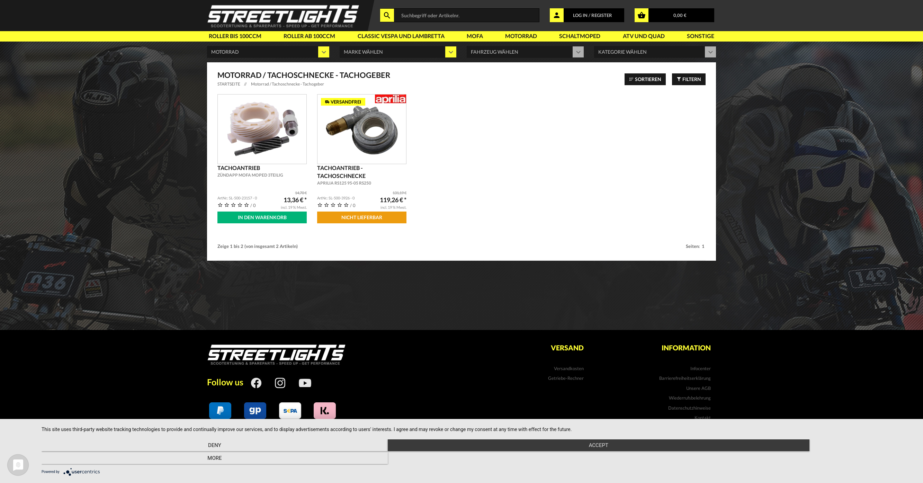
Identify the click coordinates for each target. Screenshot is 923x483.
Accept (479, 459)
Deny (172, 459)
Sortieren (645, 79)
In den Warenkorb (262, 217)
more (785, 459)
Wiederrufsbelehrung (690, 397)
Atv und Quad (644, 36)
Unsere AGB (698, 387)
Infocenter (700, 367)
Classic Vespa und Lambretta (401, 36)
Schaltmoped (579, 36)
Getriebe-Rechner (566, 377)
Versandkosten (569, 367)
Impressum (700, 426)
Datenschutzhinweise (689, 407)
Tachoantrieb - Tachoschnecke (361, 175)
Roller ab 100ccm (309, 36)
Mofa (475, 36)
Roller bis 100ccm (235, 36)
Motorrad (521, 36)
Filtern (688, 79)
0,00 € (680, 15)
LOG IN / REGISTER (592, 15)
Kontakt (703, 417)
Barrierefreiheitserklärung (685, 377)
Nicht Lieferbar (361, 217)
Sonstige (700, 36)
